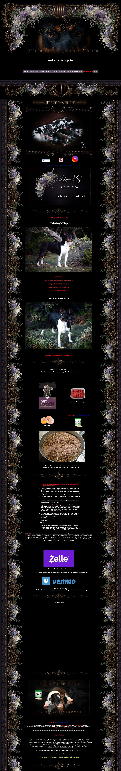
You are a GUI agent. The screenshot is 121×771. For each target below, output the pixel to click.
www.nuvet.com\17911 (82, 415)
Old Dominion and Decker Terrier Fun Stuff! (59, 165)
